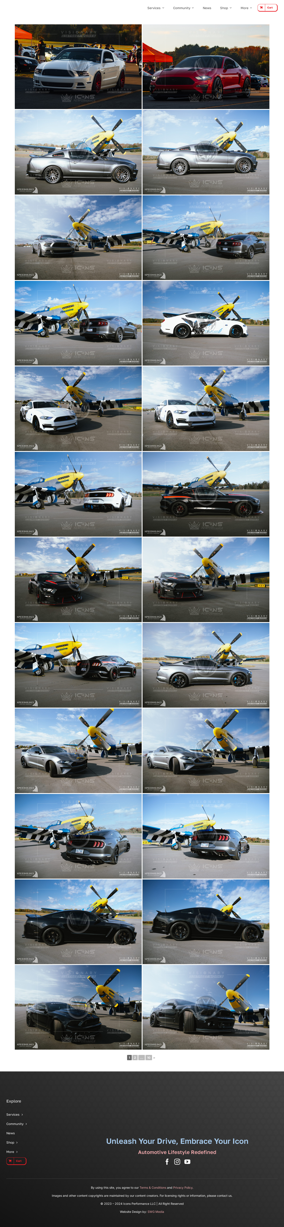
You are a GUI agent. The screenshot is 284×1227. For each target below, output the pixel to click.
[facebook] (167, 1162)
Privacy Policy (182, 1187)
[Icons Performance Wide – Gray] (26, 4)
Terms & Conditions (153, 1187)
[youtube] (187, 1162)
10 (148, 1057)
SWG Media (156, 1211)
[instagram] (177, 1162)
